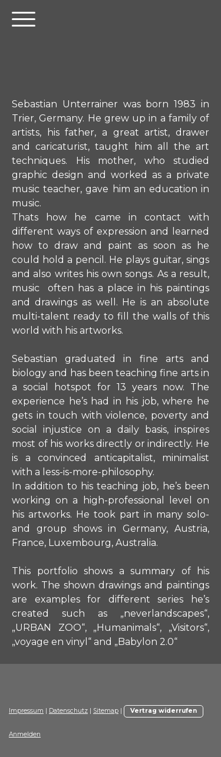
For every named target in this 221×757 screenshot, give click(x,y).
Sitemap (105, 711)
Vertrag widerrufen (163, 711)
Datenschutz (68, 711)
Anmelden (25, 734)
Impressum (26, 711)
